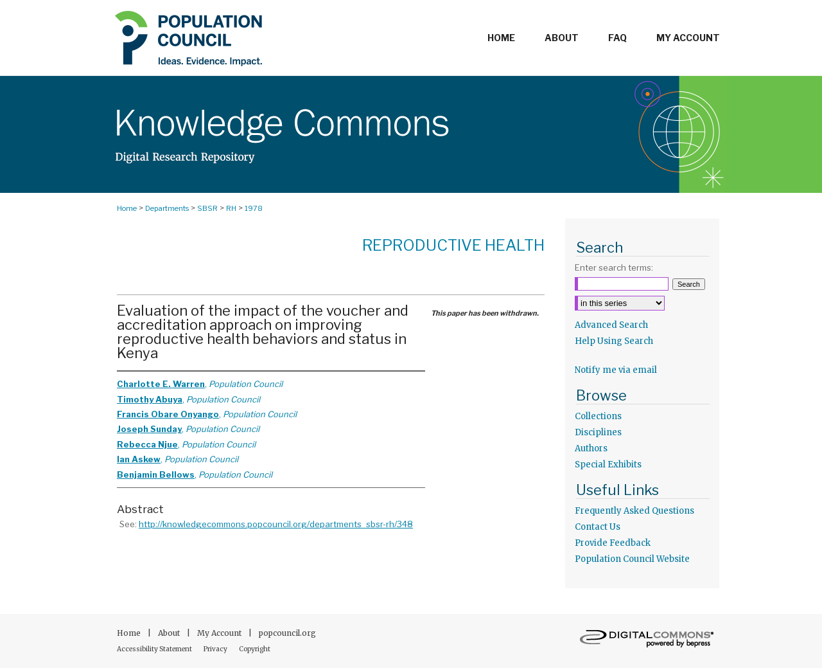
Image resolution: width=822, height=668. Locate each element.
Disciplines (598, 432)
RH (231, 208)
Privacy (216, 649)
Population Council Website (632, 559)
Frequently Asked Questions (634, 510)
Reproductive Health (453, 245)
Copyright (254, 649)
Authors (591, 448)
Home (127, 208)
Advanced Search (611, 325)
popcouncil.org (287, 633)
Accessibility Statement (155, 649)
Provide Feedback (613, 542)
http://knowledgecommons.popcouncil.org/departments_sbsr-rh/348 (276, 524)
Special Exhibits (608, 464)
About (170, 633)
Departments (167, 208)
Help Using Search (614, 341)
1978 (254, 208)
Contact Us (597, 526)
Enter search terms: (614, 267)
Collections (598, 416)
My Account (220, 633)
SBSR (207, 208)
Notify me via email (616, 370)
